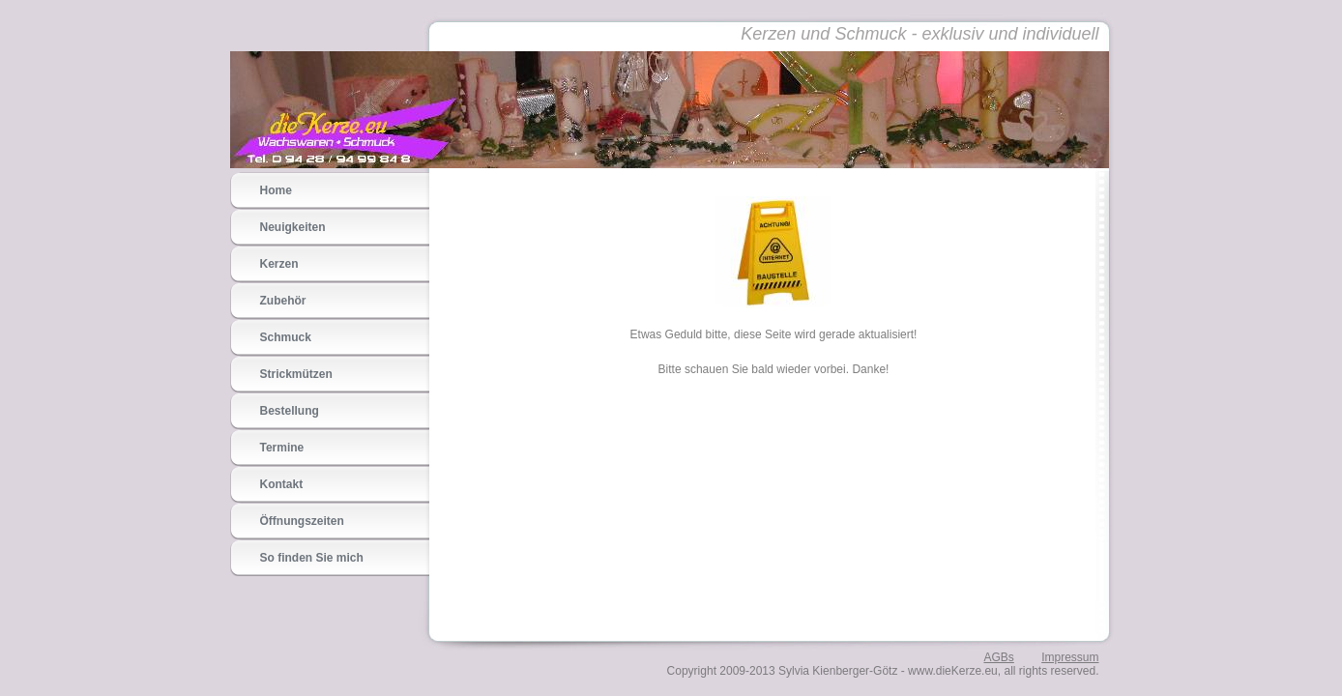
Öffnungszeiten (302, 521)
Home (276, 190)
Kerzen (279, 264)
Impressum (1069, 657)
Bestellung (289, 411)
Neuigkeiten (293, 227)
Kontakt (282, 484)
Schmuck (285, 337)
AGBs (998, 657)
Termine (282, 447)
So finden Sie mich (312, 558)
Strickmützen (296, 374)
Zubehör (283, 300)
